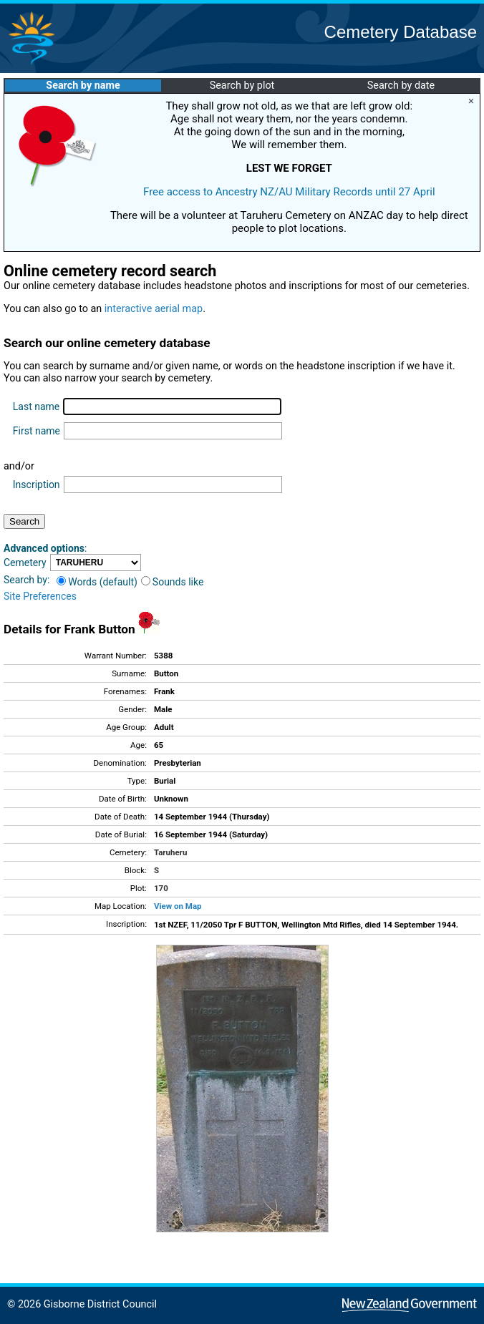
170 (161, 888)
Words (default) (97, 582)
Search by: (26, 579)
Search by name (83, 85)
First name (36, 431)
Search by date (401, 85)
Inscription (36, 484)
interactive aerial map (154, 309)
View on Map (178, 906)
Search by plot (242, 85)
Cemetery (25, 562)
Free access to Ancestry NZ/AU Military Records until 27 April (289, 191)
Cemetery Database (400, 32)
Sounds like (172, 582)
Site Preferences (40, 596)
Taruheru (170, 852)
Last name (36, 406)
